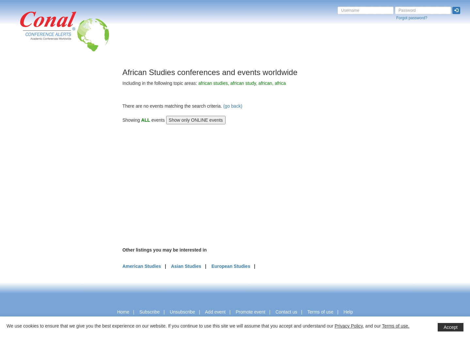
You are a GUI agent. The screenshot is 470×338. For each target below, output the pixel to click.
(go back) (232, 106)
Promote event (250, 312)
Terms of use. (395, 326)
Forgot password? (411, 18)
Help (348, 312)
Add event (215, 312)
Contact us (286, 312)
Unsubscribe (182, 312)
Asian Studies (186, 266)
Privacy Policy (349, 326)
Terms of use (320, 312)
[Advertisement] (31, 166)
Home (123, 312)
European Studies (231, 266)
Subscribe (149, 312)
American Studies (141, 266)
